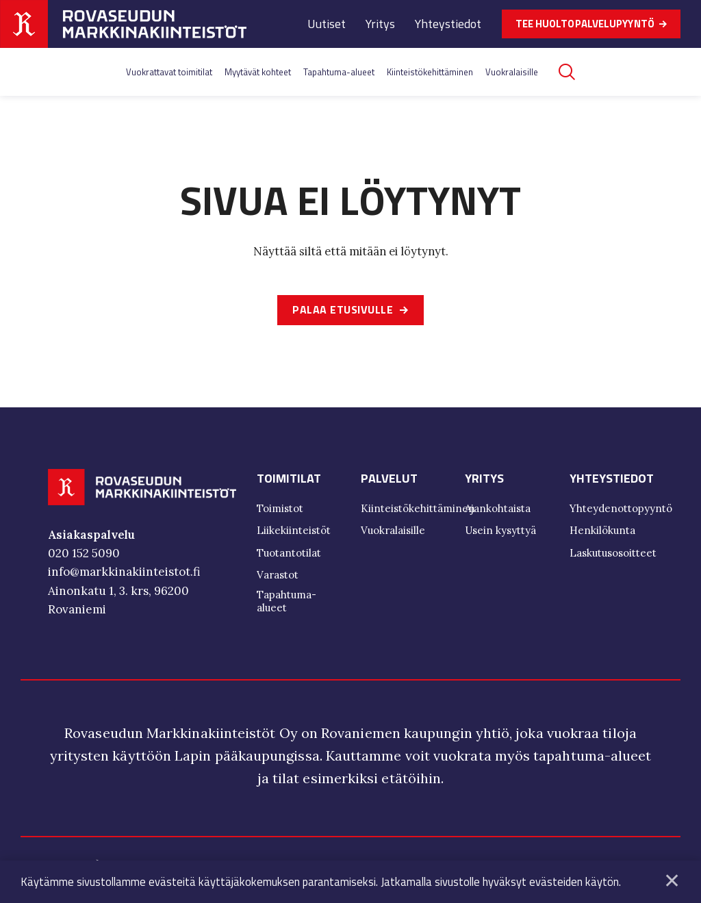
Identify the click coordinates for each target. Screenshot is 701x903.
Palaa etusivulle (342, 311)
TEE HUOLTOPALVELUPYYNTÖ (584, 23)
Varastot (277, 576)
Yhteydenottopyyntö (621, 510)
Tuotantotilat (289, 554)
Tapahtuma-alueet (338, 72)
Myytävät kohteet (258, 72)
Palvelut (389, 480)
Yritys (380, 23)
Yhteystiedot (448, 23)
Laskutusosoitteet (613, 554)
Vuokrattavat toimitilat (169, 72)
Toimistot (280, 510)
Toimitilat (289, 480)
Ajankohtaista (498, 510)
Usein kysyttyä (500, 532)
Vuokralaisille (511, 72)
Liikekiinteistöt (294, 532)
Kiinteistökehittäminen (430, 72)
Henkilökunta (602, 532)
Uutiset (326, 23)
